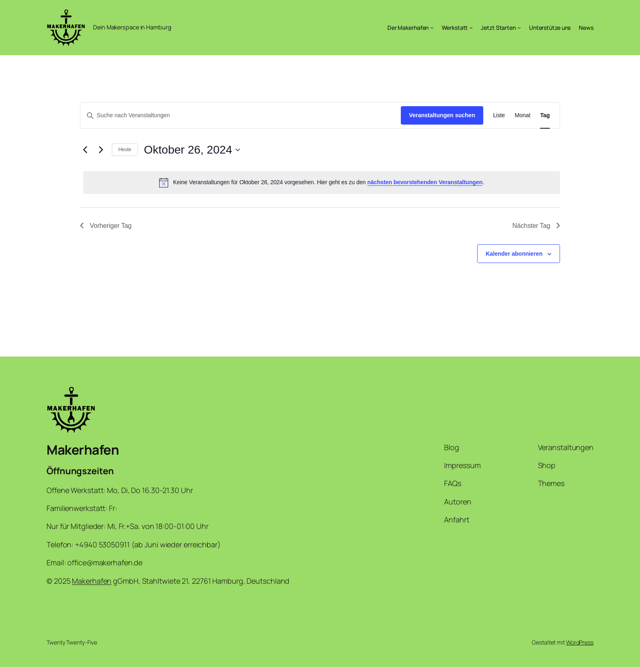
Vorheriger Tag (105, 225)
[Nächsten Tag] (101, 150)
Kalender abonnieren (514, 253)
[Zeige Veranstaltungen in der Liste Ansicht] (499, 115)
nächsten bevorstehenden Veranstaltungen (424, 182)
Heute (124, 149)
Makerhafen (83, 450)
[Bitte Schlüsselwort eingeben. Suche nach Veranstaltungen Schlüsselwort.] (240, 115)
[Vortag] (85, 150)
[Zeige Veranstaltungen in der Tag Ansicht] (545, 115)
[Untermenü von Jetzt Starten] (519, 27)
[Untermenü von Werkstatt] (471, 27)
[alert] (321, 182)
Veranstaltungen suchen (442, 115)
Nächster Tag (536, 225)
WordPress (579, 642)
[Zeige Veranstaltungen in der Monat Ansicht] (522, 115)
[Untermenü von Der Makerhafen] (431, 27)
